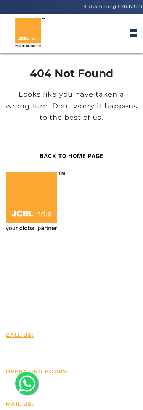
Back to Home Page (68, 154)
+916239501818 (38, 345)
